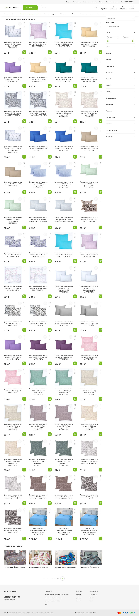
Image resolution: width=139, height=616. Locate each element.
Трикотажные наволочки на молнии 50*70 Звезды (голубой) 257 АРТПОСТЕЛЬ (13, 45)
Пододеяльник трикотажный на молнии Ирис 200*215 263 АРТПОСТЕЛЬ (89, 531)
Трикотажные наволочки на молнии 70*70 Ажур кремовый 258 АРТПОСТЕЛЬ (13, 427)
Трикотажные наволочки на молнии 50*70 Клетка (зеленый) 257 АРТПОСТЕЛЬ (89, 185)
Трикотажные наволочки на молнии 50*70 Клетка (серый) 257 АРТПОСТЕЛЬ (38, 219)
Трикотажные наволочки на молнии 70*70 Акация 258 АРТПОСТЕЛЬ (38, 79)
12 (58, 578)
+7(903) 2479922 (12, 597)
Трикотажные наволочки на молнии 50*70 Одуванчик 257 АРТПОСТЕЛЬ (89, 255)
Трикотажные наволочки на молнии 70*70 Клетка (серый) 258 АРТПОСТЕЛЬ (64, 219)
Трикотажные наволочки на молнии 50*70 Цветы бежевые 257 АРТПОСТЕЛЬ (89, 427)
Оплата (101, 2)
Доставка (94, 2)
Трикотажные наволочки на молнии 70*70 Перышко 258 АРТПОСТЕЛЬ (38, 288)
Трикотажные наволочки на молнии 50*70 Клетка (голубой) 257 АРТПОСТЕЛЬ (38, 185)
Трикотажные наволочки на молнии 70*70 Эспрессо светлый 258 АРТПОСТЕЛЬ (13, 497)
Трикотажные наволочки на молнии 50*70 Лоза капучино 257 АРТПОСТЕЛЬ (38, 427)
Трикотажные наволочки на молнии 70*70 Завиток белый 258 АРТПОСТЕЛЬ (38, 113)
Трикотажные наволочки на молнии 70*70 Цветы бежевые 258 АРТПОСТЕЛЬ (13, 462)
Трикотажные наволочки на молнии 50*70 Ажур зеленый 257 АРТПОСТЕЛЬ (38, 392)
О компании (77, 2)
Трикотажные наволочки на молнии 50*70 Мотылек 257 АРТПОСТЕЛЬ (13, 255)
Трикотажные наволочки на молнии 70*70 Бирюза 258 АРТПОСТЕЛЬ (89, 80)
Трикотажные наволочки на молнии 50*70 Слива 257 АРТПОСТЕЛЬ (38, 357)
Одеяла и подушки (50, 14)
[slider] (108, 41)
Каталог (68, 2)
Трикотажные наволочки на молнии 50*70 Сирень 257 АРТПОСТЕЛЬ (13, 79)
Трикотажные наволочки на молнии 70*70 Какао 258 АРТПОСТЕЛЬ (13, 184)
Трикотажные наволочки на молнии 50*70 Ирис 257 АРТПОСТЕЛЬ (38, 148)
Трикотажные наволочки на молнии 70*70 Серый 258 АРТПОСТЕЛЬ (89, 324)
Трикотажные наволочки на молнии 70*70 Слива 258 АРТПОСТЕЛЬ (64, 357)
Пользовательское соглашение (54, 598)
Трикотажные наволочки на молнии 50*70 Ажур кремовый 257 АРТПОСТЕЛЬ (89, 392)
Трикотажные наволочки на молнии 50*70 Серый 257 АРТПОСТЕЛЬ (64, 324)
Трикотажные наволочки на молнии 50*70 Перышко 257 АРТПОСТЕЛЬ (13, 288)
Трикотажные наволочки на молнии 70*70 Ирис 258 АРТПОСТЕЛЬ (64, 148)
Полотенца (100, 14)
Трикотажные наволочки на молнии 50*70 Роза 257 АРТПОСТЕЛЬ (13, 324)
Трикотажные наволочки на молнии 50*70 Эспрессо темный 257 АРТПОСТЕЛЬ (38, 497)
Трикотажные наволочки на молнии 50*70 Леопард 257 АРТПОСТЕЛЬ (89, 219)
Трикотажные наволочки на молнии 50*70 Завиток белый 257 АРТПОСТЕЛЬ (13, 113)
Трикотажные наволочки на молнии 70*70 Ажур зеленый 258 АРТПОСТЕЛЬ (64, 392)
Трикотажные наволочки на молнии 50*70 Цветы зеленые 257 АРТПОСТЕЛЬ (38, 462)
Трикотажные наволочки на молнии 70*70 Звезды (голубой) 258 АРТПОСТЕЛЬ (13, 149)
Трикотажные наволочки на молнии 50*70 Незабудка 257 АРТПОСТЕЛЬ (64, 44)
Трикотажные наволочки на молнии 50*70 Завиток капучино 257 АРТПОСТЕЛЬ (64, 114)
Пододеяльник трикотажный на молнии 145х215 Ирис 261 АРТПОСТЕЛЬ (38, 531)
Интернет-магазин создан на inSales (85, 613)
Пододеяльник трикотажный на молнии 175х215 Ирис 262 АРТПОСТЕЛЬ (64, 531)
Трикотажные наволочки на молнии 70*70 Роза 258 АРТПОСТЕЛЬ (38, 324)
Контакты (86, 2)
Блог (46, 604)
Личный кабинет (111, 2)
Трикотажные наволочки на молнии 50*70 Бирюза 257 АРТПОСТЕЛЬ (64, 79)
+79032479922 (127, 2)
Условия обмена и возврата (53, 601)
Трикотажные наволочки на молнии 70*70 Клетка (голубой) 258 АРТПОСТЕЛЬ (64, 185)
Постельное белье (10, 14)
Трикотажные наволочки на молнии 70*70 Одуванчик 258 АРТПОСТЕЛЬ (38, 44)
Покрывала (64, 14)
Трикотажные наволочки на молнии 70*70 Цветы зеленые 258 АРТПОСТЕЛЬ (64, 462)
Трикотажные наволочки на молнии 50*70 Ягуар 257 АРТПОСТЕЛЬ (89, 497)
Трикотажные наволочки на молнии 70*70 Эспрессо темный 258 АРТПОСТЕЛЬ (64, 497)
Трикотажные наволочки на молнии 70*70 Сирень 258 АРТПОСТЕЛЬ (13, 357)
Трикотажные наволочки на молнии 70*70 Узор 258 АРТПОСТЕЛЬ (13, 391)
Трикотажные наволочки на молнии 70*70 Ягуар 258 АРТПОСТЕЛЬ (13, 530)
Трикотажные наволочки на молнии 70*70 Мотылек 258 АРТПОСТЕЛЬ (38, 255)
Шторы (74, 14)
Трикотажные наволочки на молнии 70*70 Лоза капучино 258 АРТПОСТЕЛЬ (64, 427)
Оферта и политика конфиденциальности (57, 595)
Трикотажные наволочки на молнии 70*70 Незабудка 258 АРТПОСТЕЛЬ (64, 255)
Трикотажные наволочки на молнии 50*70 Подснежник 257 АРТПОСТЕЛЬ (64, 289)
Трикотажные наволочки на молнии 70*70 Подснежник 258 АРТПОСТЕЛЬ (89, 289)
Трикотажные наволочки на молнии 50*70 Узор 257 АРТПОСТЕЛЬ (89, 357)
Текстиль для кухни (86, 14)
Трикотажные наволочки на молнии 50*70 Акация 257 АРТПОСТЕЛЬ (89, 44)
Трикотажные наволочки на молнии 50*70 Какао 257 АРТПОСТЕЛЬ (89, 148)
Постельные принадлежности (30, 14)
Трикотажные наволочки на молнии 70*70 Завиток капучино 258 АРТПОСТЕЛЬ (89, 114)
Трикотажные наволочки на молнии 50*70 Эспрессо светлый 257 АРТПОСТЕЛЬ (89, 461)
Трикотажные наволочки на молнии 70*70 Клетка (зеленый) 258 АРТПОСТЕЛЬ (13, 220)
